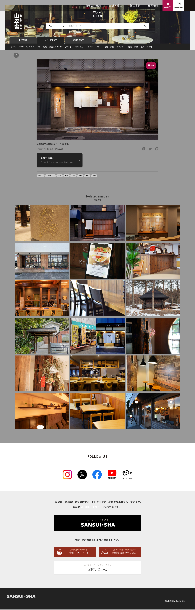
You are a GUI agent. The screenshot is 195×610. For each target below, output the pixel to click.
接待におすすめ (55, 48)
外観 (112, 48)
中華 (38, 48)
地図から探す (78, 41)
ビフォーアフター (94, 48)
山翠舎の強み (93, 5)
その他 (149, 48)
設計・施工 (116, 5)
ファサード (50, 177)
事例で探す (23, 41)
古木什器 (68, 48)
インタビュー (79, 48)
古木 (59, 177)
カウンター (121, 48)
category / (41, 150)
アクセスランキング (26, 48)
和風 (66, 177)
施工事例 (135, 5)
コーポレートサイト (91, 508)
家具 (136, 48)
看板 (130, 48)
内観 (106, 48)
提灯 (73, 177)
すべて (13, 48)
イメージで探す (51, 41)
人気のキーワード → (76, 32)
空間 (61, 150)
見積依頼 (153, 5)
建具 (142, 48)
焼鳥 (45, 48)
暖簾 (80, 177)
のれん (40, 177)
